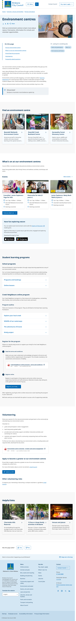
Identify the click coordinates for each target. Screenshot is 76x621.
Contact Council (52, 4)
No (28, 548)
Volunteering (9, 56)
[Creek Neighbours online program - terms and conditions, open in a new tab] (27, 365)
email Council (33, 467)
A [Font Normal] (3, 24)
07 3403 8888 (59, 574)
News (39, 573)
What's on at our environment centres (15, 50)
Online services (24, 567)
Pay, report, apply (67, 4)
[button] (12, 23)
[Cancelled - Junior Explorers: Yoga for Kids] (13, 194)
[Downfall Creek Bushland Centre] (37, 129)
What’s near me (42, 570)
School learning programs (12, 53)
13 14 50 (58, 579)
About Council (24, 605)
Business (22, 578)
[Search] (37, 4)
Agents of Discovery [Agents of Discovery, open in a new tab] (37, 226)
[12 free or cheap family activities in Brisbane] (37, 519)
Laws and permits (25, 592)
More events (68, 177)
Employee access (12, 614)
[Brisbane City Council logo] (12, 4)
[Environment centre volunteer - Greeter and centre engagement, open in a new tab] (25, 449)
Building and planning (26, 575)
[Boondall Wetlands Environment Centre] (13, 129)
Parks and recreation (26, 599)
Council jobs (41, 581)
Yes (20, 548)
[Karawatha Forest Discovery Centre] (61, 129)
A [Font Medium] (5, 24)
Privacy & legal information (41, 614)
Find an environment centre (13, 47)
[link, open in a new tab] (9, 239)
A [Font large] (7, 23)
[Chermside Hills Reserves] (13, 519)
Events (40, 575)
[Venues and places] (61, 519)
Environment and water (26, 586)
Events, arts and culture (26, 589)
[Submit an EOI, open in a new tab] (8, 472)
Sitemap (4, 614)
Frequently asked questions (12, 59)
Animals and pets (25, 570)
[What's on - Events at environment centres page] (9, 213)
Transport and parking (26, 602)
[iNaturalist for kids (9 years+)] (37, 194)
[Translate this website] (10, 594)
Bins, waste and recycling (27, 573)
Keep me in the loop (66, 557)
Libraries (40, 578)
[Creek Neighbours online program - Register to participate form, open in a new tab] (13, 386)
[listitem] (57, 47)
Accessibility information (26, 614)
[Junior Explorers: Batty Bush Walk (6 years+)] (61, 193)
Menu (30, 4)
